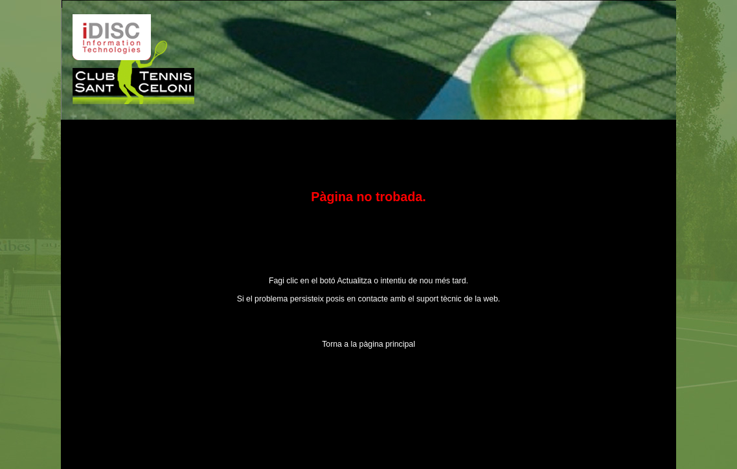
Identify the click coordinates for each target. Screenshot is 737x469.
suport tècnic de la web (457, 298)
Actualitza (354, 280)
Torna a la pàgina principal (368, 344)
